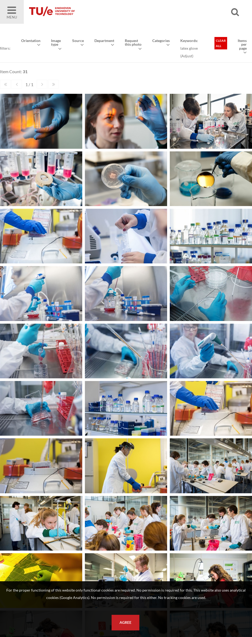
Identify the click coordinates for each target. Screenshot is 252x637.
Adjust (186, 56)
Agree (125, 622)
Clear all (221, 43)
